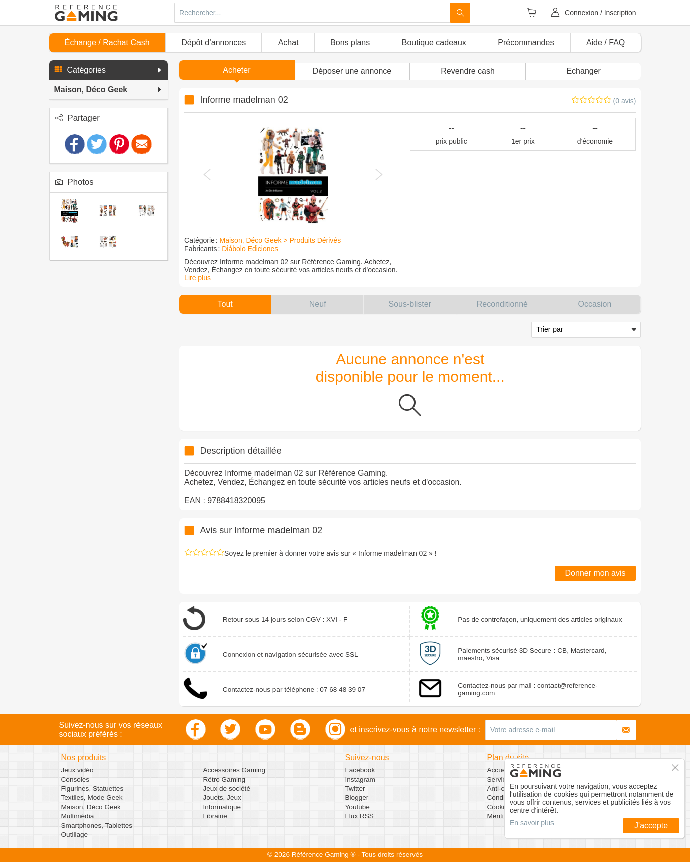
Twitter (355, 788)
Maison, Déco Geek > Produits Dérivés (280, 240)
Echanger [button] (583, 71)
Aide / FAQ (605, 42)
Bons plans (350, 42)
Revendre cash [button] (468, 71)
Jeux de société (226, 788)
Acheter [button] (236, 70)
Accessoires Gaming (234, 770)
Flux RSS (359, 816)
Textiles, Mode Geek (92, 797)
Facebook (360, 770)
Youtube (357, 807)
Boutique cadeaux (434, 42)
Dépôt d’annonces (213, 42)
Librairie (215, 816)
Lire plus (197, 278)
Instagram (360, 779)
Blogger (357, 797)
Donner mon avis (595, 573)
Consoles (75, 779)
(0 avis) (624, 101)
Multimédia (77, 816)
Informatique (222, 807)
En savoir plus (532, 823)
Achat (288, 42)
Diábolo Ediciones (250, 248)
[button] (108, 70)
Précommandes (526, 42)
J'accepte (651, 825)
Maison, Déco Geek (91, 807)
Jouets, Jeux (222, 797)
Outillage (74, 834)
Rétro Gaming (224, 779)
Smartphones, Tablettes (97, 825)
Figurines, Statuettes (92, 788)
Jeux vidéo (77, 770)
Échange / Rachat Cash (107, 42)
